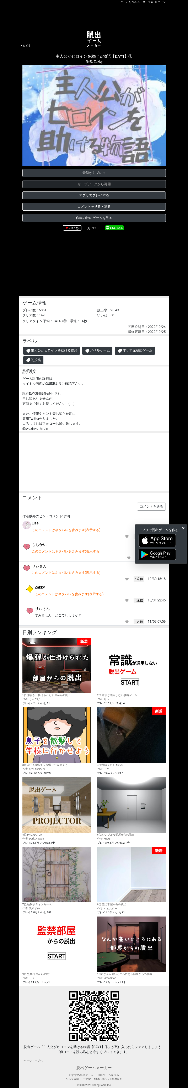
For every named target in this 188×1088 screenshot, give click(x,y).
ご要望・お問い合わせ (96, 1079)
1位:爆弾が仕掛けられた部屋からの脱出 (56, 667)
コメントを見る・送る (94, 207)
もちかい (39, 544)
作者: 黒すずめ (31, 908)
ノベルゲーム (97, 350)
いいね (74, 228)
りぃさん (39, 566)
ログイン (160, 2)
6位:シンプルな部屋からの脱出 (131, 806)
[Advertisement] (94, 16)
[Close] (183, 528)
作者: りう (103, 699)
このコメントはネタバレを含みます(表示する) (66, 530)
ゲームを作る (128, 2)
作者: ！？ (103, 769)
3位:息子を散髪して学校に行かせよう (56, 736)
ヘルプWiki (72, 1079)
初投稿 (33, 360)
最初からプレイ (94, 173)
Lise (35, 523)
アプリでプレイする (94, 195)
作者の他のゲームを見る (94, 218)
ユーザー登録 (145, 2)
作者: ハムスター (107, 908)
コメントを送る (151, 506)
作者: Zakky (94, 62)
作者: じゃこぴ (31, 699)
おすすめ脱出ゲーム (81, 1075)
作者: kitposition (106, 978)
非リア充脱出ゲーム (134, 350)
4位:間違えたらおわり (131, 737)
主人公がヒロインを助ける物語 (51, 350)
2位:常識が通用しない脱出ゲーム (131, 667)
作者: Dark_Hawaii (33, 838)
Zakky (40, 587)
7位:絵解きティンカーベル (56, 876)
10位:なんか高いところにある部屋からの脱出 (131, 946)
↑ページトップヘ (32, 1060)
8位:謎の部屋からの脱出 (131, 876)
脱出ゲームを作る (108, 1075)
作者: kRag (103, 838)
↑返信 (139, 579)
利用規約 (117, 1079)
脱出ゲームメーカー (94, 1067)
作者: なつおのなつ (33, 768)
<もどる (26, 45)
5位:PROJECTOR (56, 806)
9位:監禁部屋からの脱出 (56, 946)
